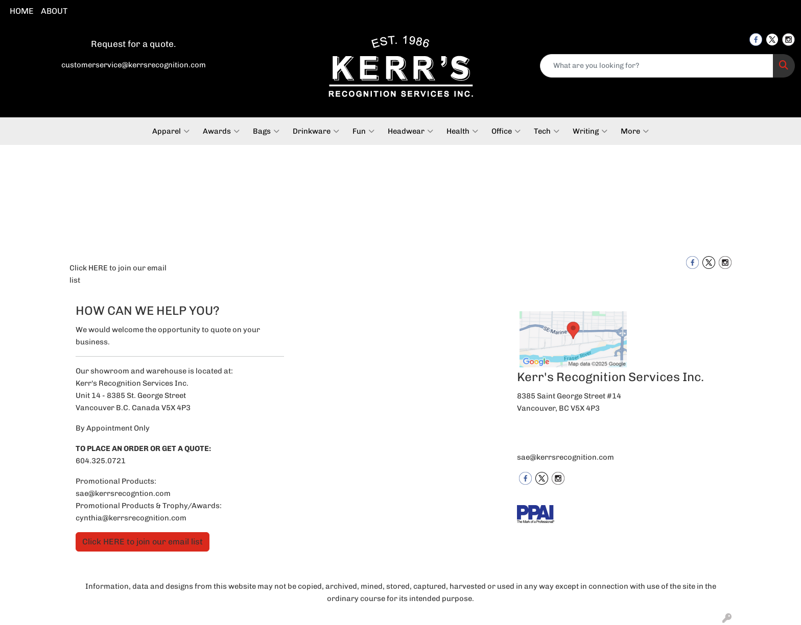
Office (506, 131)
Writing (590, 131)
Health (462, 131)
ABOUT (54, 11)
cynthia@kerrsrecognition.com (131, 517)
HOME (22, 11)
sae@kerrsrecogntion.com (123, 493)
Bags (266, 131)
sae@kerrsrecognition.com (565, 457)
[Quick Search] (656, 66)
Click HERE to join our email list (118, 274)
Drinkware (316, 131)
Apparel (171, 131)
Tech (546, 131)
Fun (363, 131)
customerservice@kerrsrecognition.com (133, 64)
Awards (221, 131)
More (635, 131)
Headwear (410, 131)
